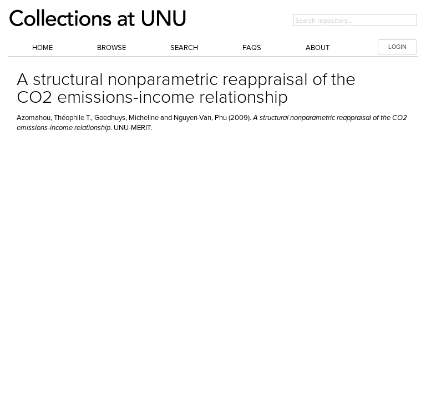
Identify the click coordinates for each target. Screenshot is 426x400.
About (317, 47)
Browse (111, 47)
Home (42, 47)
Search (184, 47)
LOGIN (397, 47)
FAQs (251, 47)
